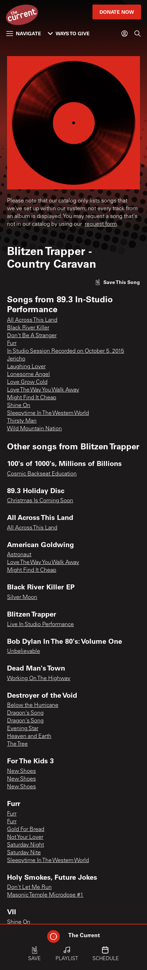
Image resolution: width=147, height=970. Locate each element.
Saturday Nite (24, 853)
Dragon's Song (25, 713)
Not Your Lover (25, 837)
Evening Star (22, 729)
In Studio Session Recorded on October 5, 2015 (65, 351)
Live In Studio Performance (40, 625)
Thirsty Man (22, 421)
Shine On (18, 405)
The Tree (17, 744)
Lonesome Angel (28, 374)
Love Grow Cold (27, 382)
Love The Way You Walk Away (43, 390)
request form (101, 224)
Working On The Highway (38, 678)
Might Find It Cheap (31, 398)
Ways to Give (69, 33)
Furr (12, 343)
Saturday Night (25, 845)
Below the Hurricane (32, 705)
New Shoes (21, 771)
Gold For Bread (25, 829)
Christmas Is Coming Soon (40, 501)
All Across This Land (32, 320)
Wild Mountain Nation (34, 429)
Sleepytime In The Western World (48, 413)
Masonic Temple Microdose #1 (45, 895)
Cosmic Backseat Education (42, 474)
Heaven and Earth (29, 736)
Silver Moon (22, 597)
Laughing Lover (26, 367)
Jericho (16, 359)
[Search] (137, 33)
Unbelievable (23, 651)
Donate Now (117, 11)
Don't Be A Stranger (32, 336)
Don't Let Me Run (29, 887)
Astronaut (19, 555)
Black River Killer (28, 328)
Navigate (23, 33)
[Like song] (117, 282)
